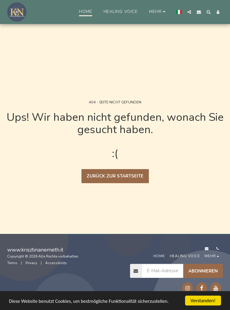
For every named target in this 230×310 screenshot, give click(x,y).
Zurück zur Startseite (115, 176)
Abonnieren (203, 271)
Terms (12, 263)
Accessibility (56, 263)
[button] (189, 12)
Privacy (31, 263)
